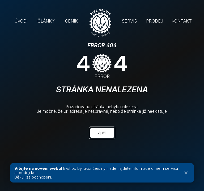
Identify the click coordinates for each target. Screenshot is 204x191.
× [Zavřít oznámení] (186, 172)
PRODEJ (154, 21)
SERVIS (129, 21)
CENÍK (71, 21)
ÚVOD (20, 21)
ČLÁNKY (46, 21)
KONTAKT (182, 21)
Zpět (102, 132)
